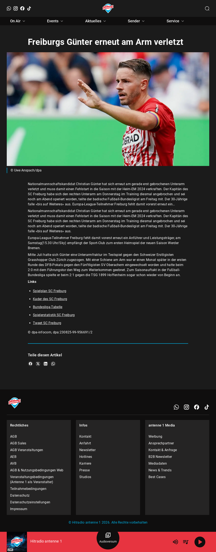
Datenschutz (20, 495)
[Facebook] (22, 8)
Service (176, 21)
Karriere (85, 463)
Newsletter (87, 450)
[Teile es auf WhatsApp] (53, 363)
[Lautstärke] (175, 542)
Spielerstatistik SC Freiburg (54, 315)
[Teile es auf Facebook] (30, 363)
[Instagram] (16, 8)
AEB (13, 457)
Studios (85, 477)
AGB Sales (18, 443)
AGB (13, 436)
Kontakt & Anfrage (162, 450)
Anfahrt (85, 443)
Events (55, 21)
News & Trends (159, 470)
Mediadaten (157, 463)
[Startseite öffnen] (108, 8)
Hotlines (85, 457)
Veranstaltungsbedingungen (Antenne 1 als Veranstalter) (32, 479)
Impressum (18, 509)
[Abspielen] (200, 542)
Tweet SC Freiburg (47, 323)
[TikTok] (29, 8)
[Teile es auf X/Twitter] (37, 363)
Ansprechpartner (161, 443)
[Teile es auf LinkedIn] (45, 363)
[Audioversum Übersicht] (108, 538)
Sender (137, 21)
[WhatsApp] (9, 8)
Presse (84, 470)
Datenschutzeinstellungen (30, 502)
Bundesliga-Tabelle (47, 307)
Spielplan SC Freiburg (49, 291)
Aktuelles (96, 21)
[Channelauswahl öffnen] (207, 8)
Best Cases (157, 477)
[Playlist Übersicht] (185, 542)
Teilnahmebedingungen (28, 489)
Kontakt (85, 436)
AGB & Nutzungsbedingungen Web (36, 470)
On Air (18, 21)
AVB (13, 463)
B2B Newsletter (160, 457)
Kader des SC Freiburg (50, 299)
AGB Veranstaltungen (26, 450)
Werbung (155, 436)
